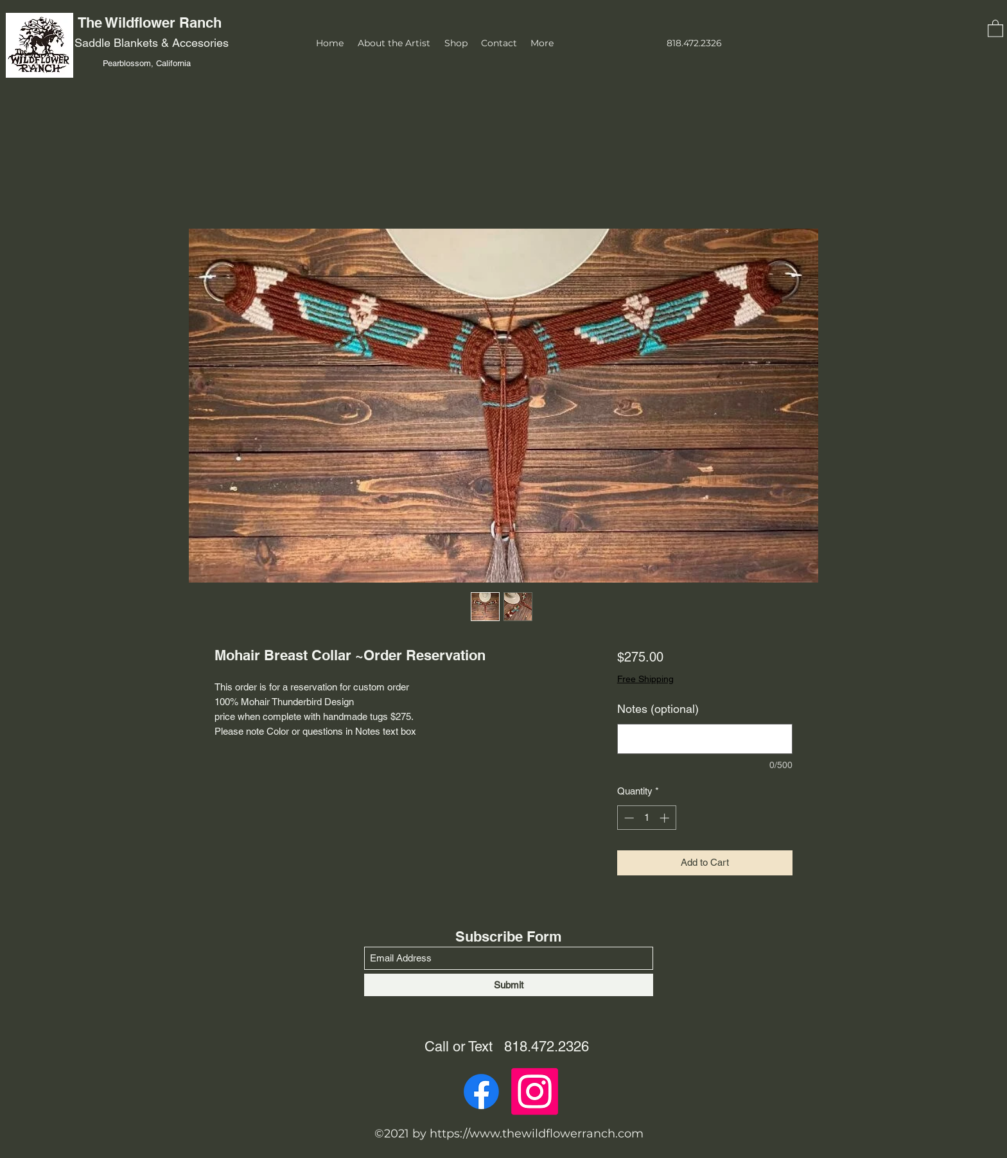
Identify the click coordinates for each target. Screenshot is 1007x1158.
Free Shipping (645, 679)
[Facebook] (481, 1091)
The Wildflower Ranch (151, 22)
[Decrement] (627, 818)
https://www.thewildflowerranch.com (537, 1134)
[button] (995, 28)
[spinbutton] (646, 818)
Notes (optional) (658, 708)
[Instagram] (534, 1091)
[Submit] (508, 985)
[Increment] (665, 818)
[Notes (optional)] (705, 739)
